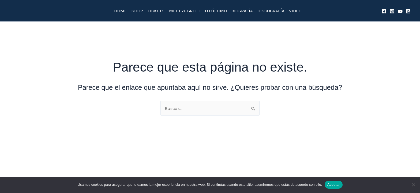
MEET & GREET (184, 10)
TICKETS (156, 10)
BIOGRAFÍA (242, 10)
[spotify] (408, 11)
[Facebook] (384, 11)
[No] (413, 184)
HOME (120, 10)
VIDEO (295, 10)
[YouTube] (400, 11)
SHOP (137, 10)
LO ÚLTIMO (216, 10)
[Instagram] (392, 11)
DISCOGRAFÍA (270, 10)
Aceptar (333, 185)
